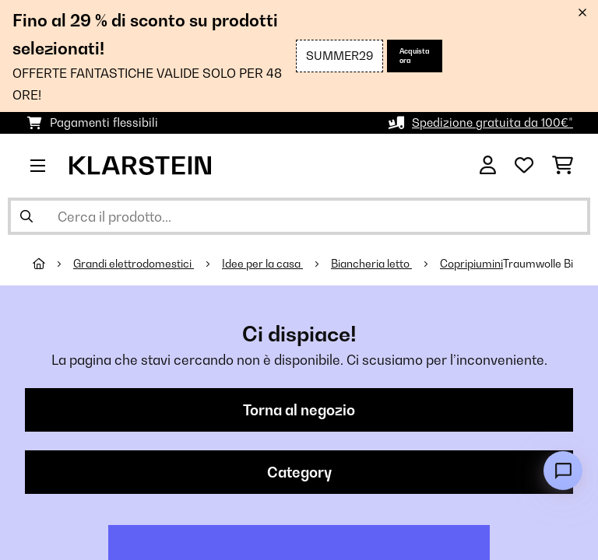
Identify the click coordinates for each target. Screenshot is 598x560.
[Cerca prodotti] (299, 216)
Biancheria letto (371, 263)
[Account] (488, 166)
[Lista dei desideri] (524, 166)
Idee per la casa (262, 263)
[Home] (53, 263)
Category (299, 472)
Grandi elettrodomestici (133, 263)
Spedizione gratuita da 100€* (492, 122)
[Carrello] (562, 166)
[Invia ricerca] (26, 216)
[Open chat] (562, 470)
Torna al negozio (299, 409)
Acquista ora (414, 56)
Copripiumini (471, 263)
